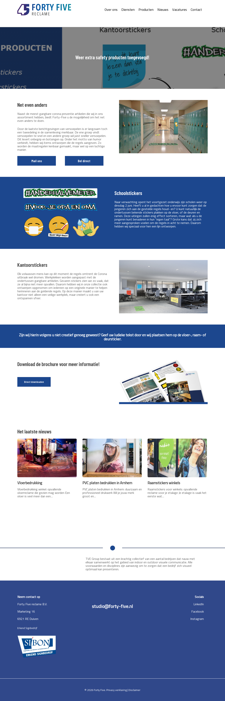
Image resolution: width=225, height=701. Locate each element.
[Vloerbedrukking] (47, 468)
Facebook (197, 611)
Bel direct (84, 161)
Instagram (197, 619)
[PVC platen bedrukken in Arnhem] (112, 468)
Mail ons (36, 161)
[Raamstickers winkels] (177, 468)
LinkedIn (198, 604)
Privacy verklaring (116, 690)
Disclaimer (134, 690)
